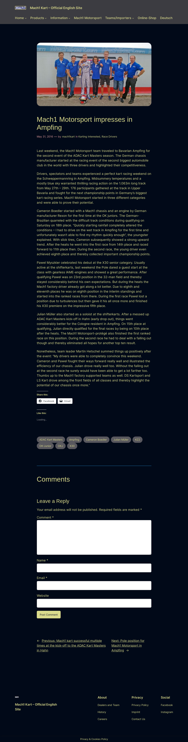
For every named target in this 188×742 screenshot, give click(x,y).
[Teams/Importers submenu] (133, 18)
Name (42, 560)
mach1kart (68, 136)
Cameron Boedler (96, 439)
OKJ (60, 445)
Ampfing (74, 439)
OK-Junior (45, 445)
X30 (72, 445)
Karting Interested (89, 136)
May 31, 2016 (45, 136)
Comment (45, 517)
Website (43, 595)
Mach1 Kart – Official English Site (56, 8)
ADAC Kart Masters (50, 439)
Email (42, 578)
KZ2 (137, 439)
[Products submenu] (46, 18)
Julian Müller (121, 439)
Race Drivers (109, 136)
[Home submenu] (26, 18)
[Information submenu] (69, 18)
